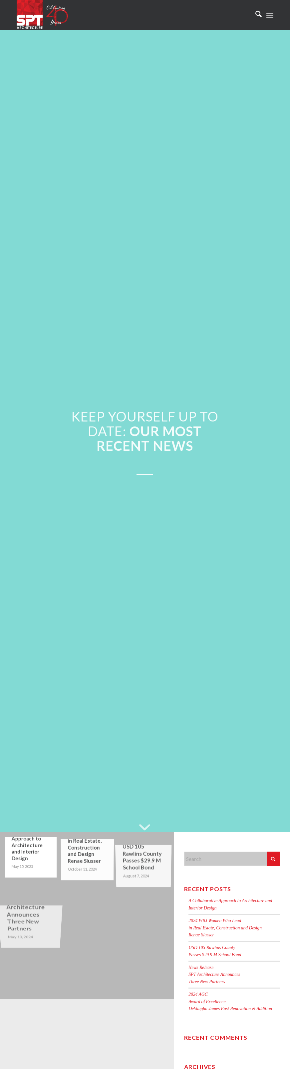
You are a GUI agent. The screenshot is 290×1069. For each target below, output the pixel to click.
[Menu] (269, 15)
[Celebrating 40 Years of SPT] (42, 15)
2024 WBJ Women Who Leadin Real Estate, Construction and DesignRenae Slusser (225, 927)
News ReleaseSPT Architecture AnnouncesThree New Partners (214, 974)
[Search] (255, 15)
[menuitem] (255, 15)
